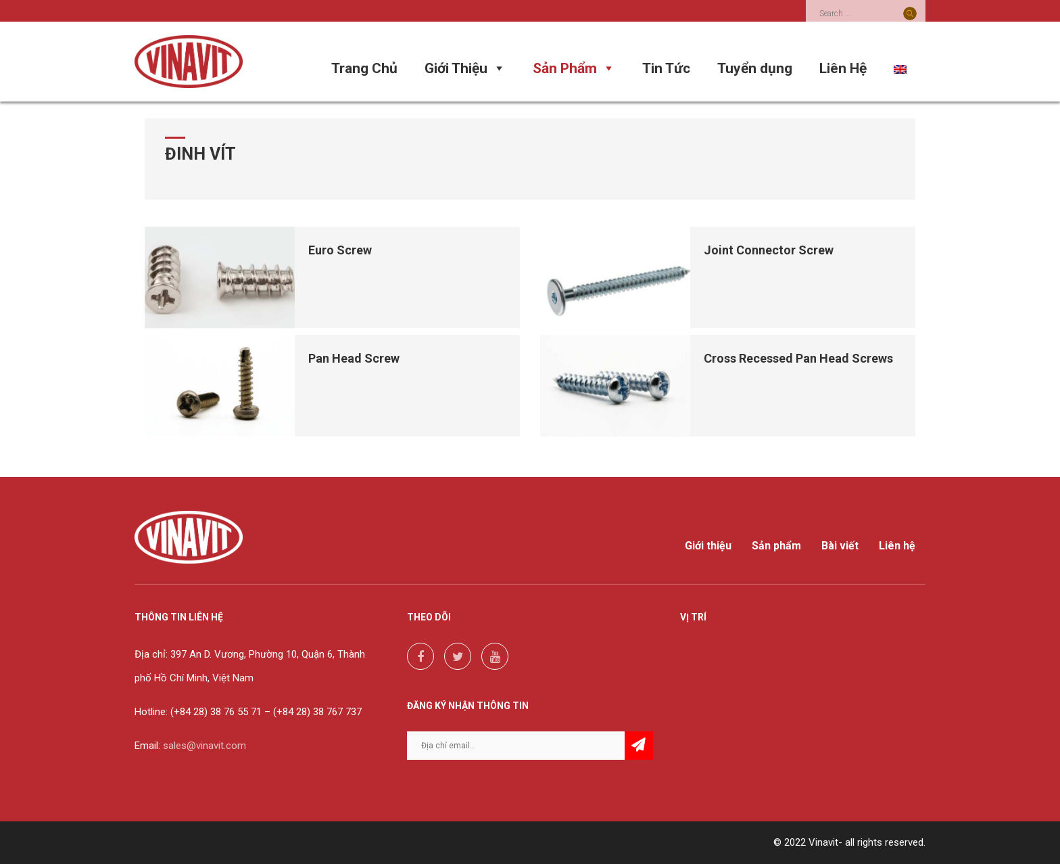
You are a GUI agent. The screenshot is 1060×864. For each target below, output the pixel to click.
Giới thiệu (708, 546)
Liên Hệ (843, 68)
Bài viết (840, 546)
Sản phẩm (776, 546)
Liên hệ (897, 546)
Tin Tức (666, 68)
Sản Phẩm (574, 68)
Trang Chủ (364, 68)
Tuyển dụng (754, 68)
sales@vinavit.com (204, 746)
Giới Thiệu (465, 68)
